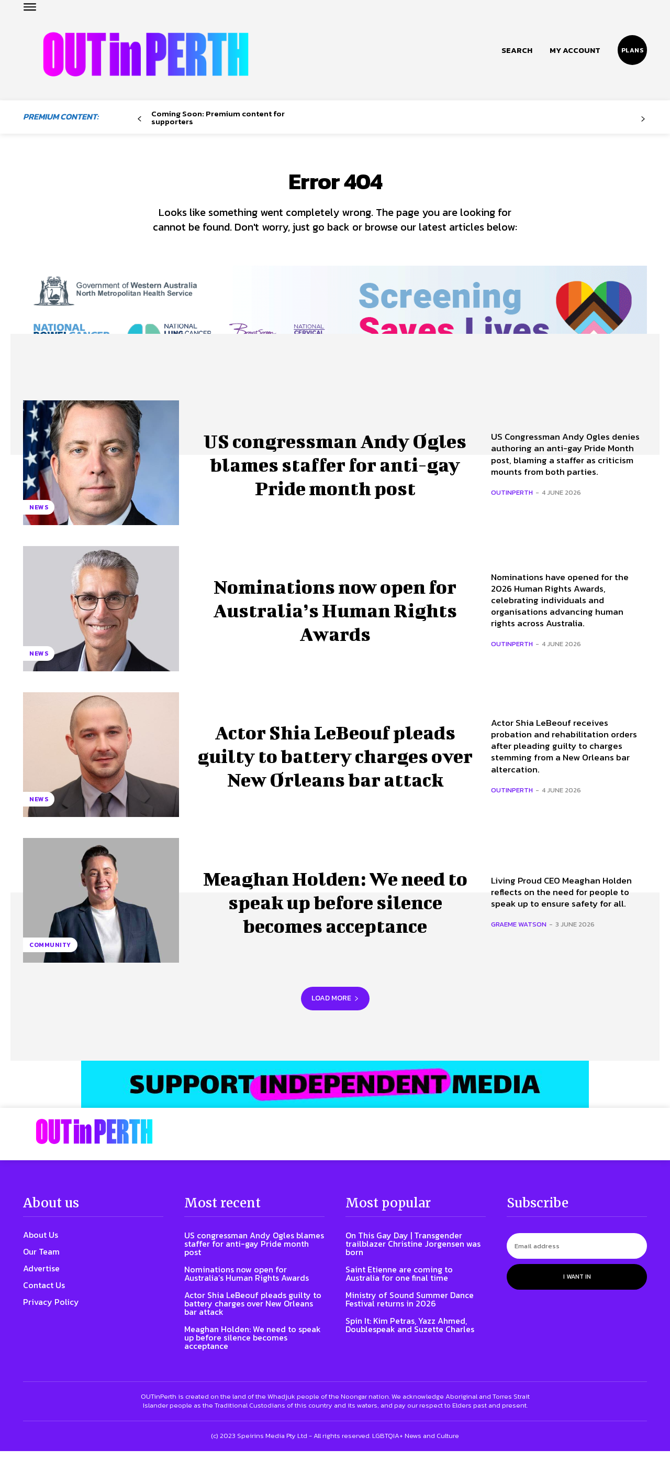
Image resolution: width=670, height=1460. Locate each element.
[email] (577, 1255)
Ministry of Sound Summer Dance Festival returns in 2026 (409, 1308)
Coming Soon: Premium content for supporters (218, 117)
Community (50, 954)
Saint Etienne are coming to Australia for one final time (399, 1282)
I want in (577, 1286)
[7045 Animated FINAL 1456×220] (335, 322)
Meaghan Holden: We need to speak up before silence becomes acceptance (335, 909)
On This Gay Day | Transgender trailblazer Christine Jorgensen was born (413, 1253)
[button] (516, 50)
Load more (335, 1007)
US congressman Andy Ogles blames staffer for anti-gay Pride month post (335, 471)
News (38, 516)
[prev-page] (139, 119)
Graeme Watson (518, 933)
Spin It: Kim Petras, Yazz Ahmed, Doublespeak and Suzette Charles (409, 1334)
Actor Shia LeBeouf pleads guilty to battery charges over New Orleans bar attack (335, 763)
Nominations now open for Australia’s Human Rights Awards (335, 617)
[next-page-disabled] (643, 119)
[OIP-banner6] (335, 1093)
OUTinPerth (512, 501)
